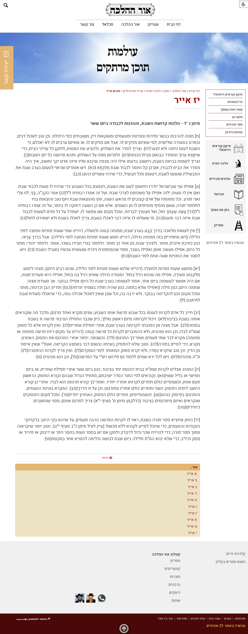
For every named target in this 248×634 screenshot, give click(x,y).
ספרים (175, 560)
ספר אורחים (234, 124)
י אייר (192, 533)
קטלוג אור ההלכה (166, 554)
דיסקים (174, 592)
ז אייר (192, 513)
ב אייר (192, 480)
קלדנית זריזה (235, 553)
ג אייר (192, 487)
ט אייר (192, 526)
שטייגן (153, 24)
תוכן (166, 91)
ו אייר (192, 507)
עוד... (193, 467)
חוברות (175, 576)
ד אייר (192, 493)
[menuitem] (174, 24)
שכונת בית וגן (234, 132)
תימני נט (237, 117)
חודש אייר (113, 91)
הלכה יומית (153, 91)
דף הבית (174, 24)
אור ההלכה (130, 24)
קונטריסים (172, 568)
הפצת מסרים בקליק (230, 561)
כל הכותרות (235, 101)
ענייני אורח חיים (133, 91)
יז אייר (187, 100)
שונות (175, 600)
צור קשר (87, 24)
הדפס (105, 458)
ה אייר (192, 500)
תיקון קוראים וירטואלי (228, 94)
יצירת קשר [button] (6, 67)
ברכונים (174, 584)
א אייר (192, 474)
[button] (6, 5)
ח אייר (192, 520)
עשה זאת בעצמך (231, 109)
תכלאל (107, 24)
